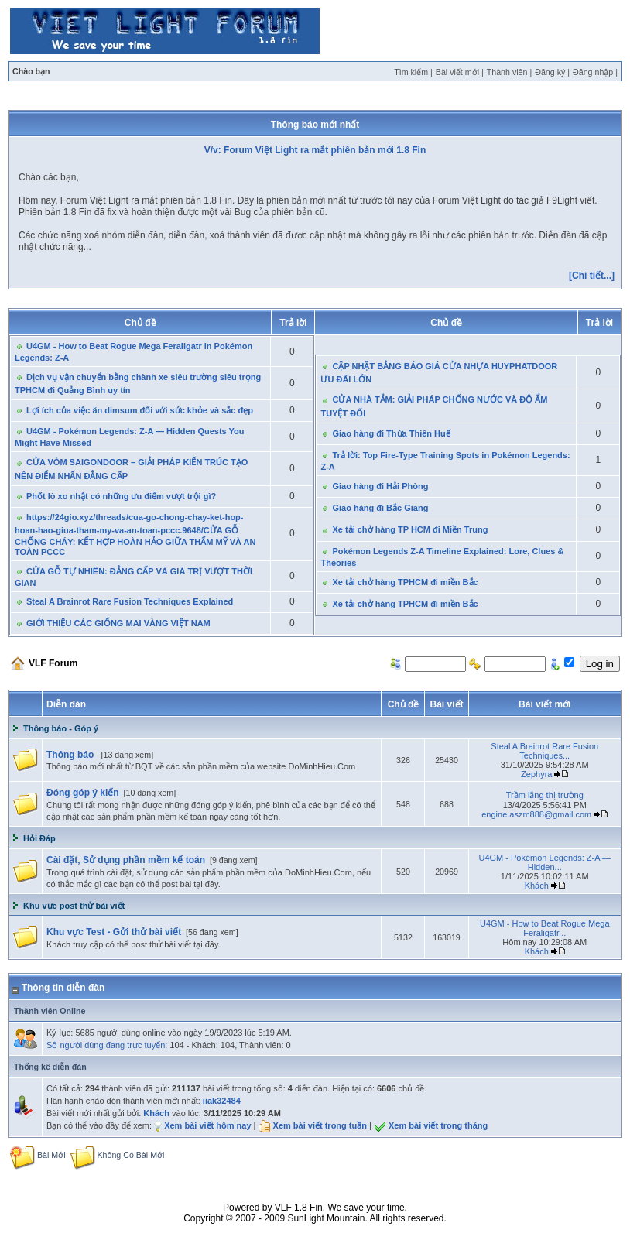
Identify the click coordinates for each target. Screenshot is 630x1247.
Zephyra (536, 774)
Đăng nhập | (595, 72)
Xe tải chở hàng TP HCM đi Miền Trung (410, 529)
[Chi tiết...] (592, 275)
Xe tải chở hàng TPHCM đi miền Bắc (405, 582)
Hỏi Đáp (39, 838)
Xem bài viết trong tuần (320, 1125)
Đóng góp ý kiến (82, 792)
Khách (537, 885)
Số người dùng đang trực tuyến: (106, 1045)
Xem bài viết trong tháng (438, 1125)
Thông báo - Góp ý (60, 727)
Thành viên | (509, 72)
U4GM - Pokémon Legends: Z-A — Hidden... (544, 862)
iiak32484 (222, 1100)
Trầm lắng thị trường (545, 795)
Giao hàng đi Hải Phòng (380, 486)
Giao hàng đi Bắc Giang (380, 507)
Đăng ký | (552, 72)
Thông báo (71, 754)
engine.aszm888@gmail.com (536, 814)
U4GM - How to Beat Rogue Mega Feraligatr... (545, 928)
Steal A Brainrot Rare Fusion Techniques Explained (129, 601)
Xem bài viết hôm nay (207, 1125)
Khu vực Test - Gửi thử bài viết (113, 932)
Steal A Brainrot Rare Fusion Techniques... (544, 751)
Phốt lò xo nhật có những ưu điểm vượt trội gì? (121, 496)
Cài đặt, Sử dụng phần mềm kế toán (125, 860)
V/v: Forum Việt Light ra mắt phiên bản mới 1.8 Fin (315, 150)
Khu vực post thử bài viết (74, 905)
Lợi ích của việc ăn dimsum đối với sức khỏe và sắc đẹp (139, 410)
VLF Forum (53, 663)
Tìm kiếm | (413, 72)
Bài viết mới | (460, 72)
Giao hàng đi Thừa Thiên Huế (391, 433)
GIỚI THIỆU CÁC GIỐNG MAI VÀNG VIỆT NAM (118, 623)
